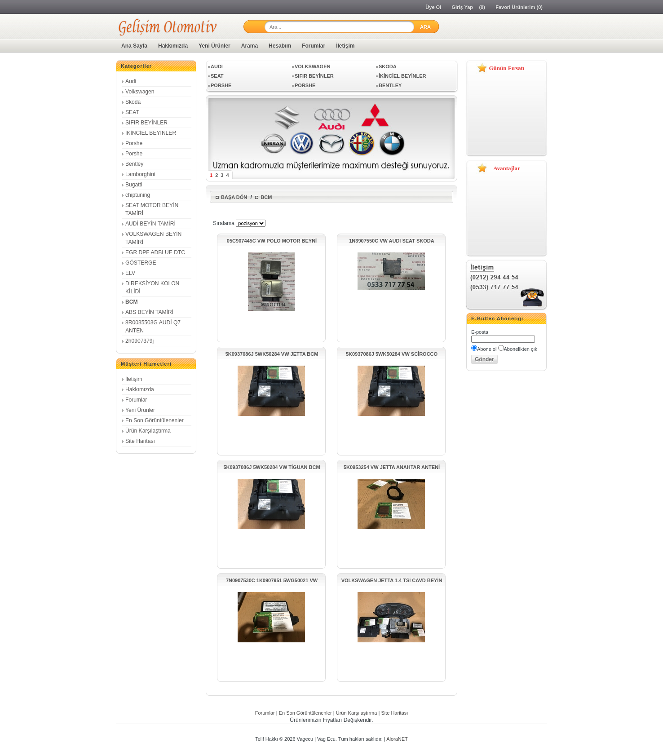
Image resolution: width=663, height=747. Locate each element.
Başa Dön (234, 197)
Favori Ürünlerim (515, 7)
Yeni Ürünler (214, 46)
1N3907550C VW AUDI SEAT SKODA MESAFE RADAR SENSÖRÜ (391, 241)
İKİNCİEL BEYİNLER (150, 133)
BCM (131, 302)
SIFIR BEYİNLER (146, 122)
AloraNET (397, 739)
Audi (130, 81)
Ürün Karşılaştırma (148, 431)
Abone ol (486, 349)
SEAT (132, 112)
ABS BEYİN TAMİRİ (149, 312)
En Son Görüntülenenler (154, 420)
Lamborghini (140, 174)
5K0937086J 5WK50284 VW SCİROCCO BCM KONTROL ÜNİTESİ (392, 354)
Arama (249, 46)
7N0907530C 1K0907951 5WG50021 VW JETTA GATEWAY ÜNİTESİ (272, 580)
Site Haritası (140, 441)
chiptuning (137, 195)
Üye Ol (433, 7)
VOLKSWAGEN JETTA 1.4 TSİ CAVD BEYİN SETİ (391, 580)
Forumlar (313, 46)
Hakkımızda (173, 46)
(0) (482, 7)
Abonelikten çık (521, 349)
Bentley (134, 164)
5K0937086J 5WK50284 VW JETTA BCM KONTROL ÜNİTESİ (271, 354)
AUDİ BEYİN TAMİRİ (150, 224)
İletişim (345, 46)
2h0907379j (139, 341)
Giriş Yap (462, 7)
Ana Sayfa (134, 46)
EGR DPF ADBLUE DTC (155, 252)
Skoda (133, 102)
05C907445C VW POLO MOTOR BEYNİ (272, 240)
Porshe (133, 143)
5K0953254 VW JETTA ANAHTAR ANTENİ (392, 467)
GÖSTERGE (140, 263)
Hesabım (280, 46)
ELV (130, 273)
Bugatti (133, 184)
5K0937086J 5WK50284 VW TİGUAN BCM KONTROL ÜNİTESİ (271, 467)
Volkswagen (140, 91)
